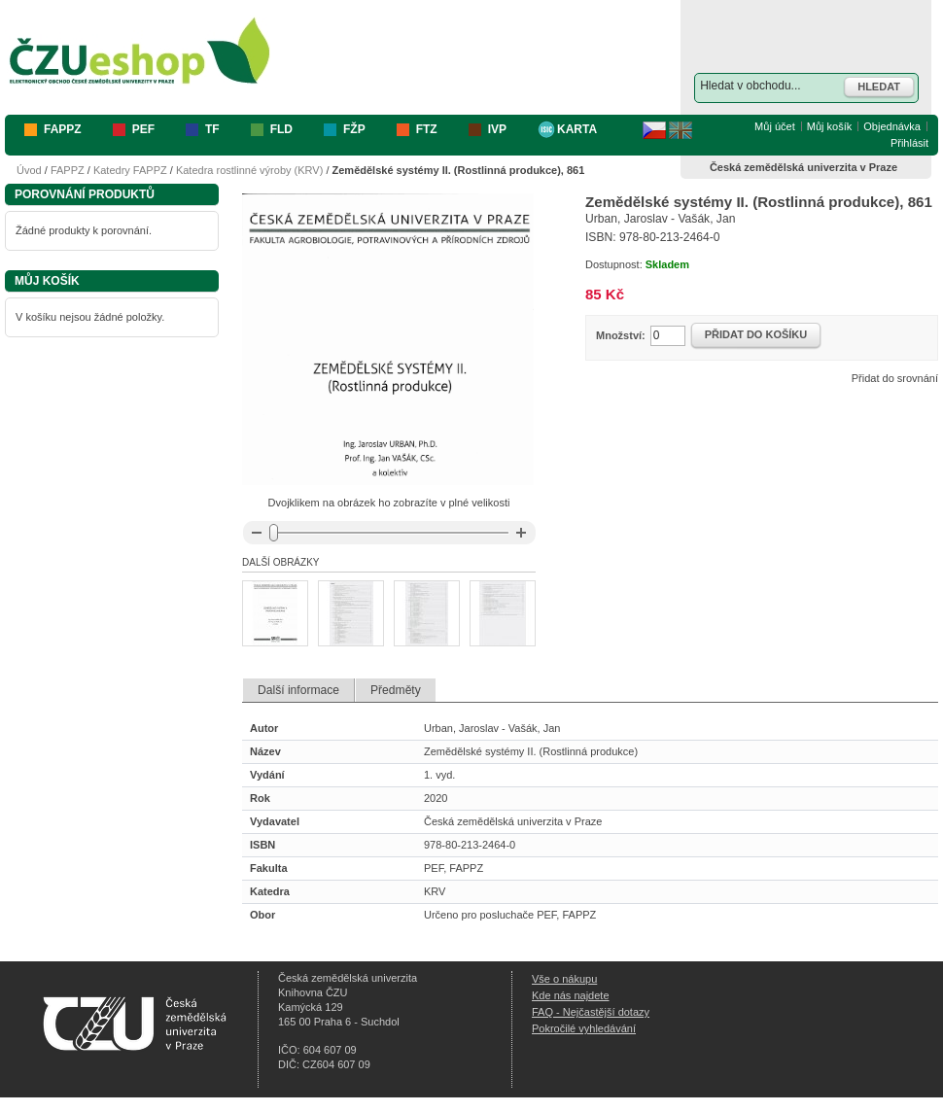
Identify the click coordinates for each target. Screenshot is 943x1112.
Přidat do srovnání (895, 378)
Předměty (395, 690)
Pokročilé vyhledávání (584, 1028)
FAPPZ (68, 170)
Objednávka (892, 126)
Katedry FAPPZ (130, 170)
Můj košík (829, 126)
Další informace (298, 690)
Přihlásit (909, 143)
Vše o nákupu (564, 979)
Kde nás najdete (571, 995)
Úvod (29, 170)
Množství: (621, 335)
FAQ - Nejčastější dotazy (590, 1012)
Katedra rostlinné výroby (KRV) (249, 170)
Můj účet (774, 126)
